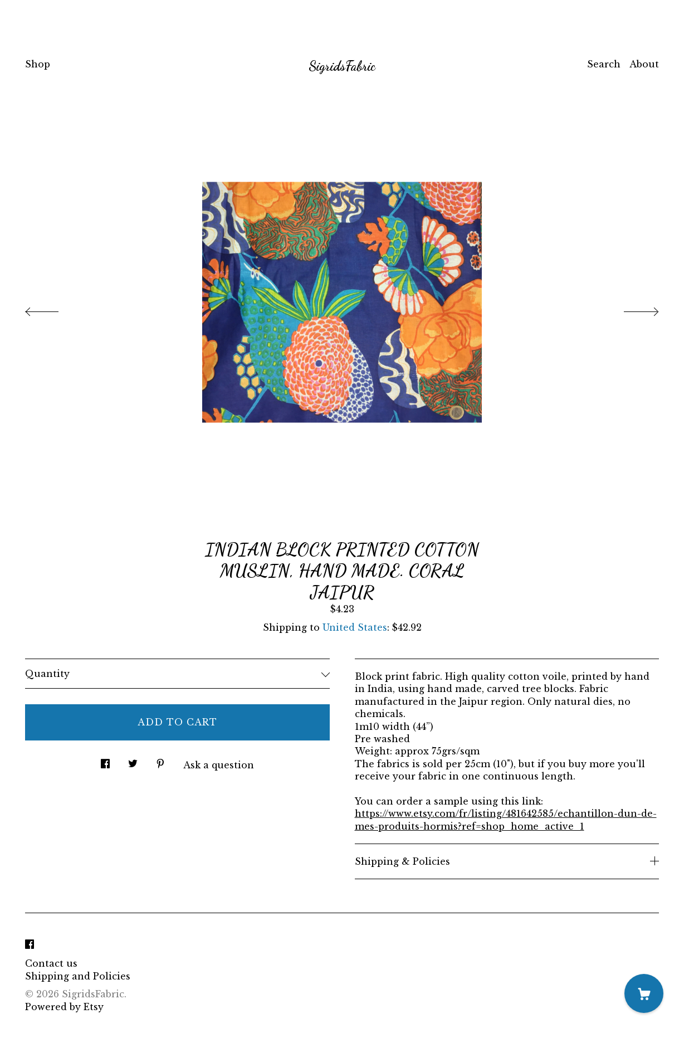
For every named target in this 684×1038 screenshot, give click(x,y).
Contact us (51, 963)
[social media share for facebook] (105, 761)
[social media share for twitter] (133, 761)
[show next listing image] (631, 309)
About (644, 64)
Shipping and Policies (77, 976)
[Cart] (643, 993)
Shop (37, 64)
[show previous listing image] (53, 309)
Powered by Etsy (64, 1006)
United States (355, 627)
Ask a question (218, 765)
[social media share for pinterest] (160, 761)
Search (604, 64)
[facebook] (29, 944)
